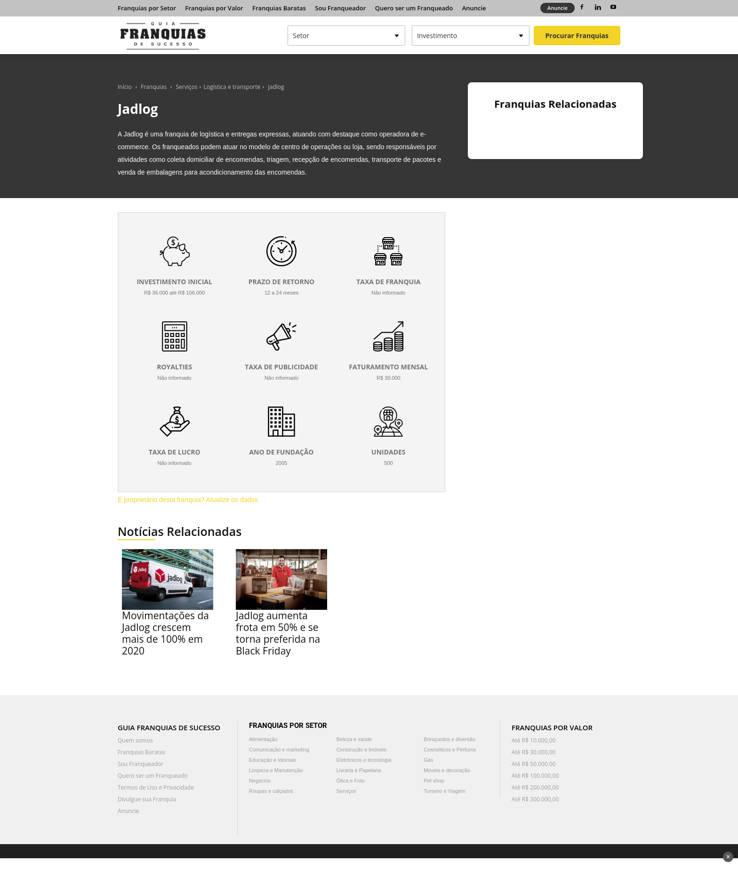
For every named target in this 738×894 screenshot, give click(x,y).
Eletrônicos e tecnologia (364, 760)
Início (125, 87)
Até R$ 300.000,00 (535, 799)
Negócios (260, 780)
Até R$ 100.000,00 (535, 776)
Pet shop (434, 780)
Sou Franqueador (340, 8)
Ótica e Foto (351, 780)
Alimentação (263, 739)
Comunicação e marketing (279, 749)
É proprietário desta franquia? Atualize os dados (188, 499)
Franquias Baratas (279, 8)
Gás (428, 760)
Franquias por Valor (214, 8)
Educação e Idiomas (272, 760)
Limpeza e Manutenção (276, 770)
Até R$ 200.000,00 (535, 787)
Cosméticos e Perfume (450, 749)
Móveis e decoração (447, 770)
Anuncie (474, 8)
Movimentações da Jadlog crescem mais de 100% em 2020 (165, 633)
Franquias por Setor (147, 8)
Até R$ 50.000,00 (533, 764)
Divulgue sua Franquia (147, 799)
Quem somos (135, 740)
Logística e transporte (231, 87)
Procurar (577, 35)
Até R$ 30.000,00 (533, 752)
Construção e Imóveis (361, 749)
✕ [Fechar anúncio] (728, 857)
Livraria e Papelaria (359, 770)
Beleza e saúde (354, 739)
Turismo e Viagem (444, 791)
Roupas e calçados (271, 791)
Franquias (154, 87)
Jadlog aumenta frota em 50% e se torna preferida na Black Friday (278, 633)
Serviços (187, 87)
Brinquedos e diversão (449, 739)
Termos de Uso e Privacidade (156, 787)
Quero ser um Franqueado (414, 8)
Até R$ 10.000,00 (533, 740)
